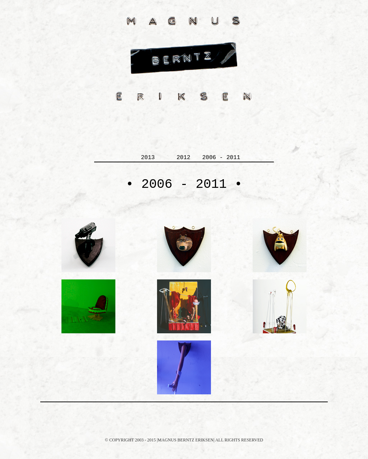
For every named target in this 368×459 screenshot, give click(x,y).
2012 (183, 157)
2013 (148, 157)
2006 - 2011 (221, 157)
